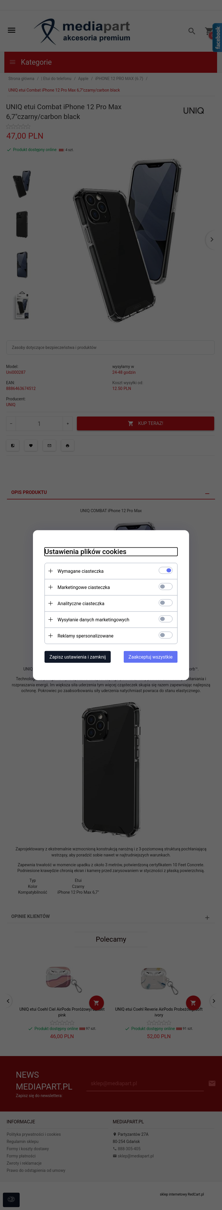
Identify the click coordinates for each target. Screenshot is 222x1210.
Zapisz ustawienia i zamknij (77, 656)
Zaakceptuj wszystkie (151, 656)
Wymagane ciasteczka (81, 571)
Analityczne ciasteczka (81, 603)
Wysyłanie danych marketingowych (93, 619)
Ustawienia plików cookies (85, 551)
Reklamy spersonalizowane (85, 635)
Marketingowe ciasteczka (84, 587)
